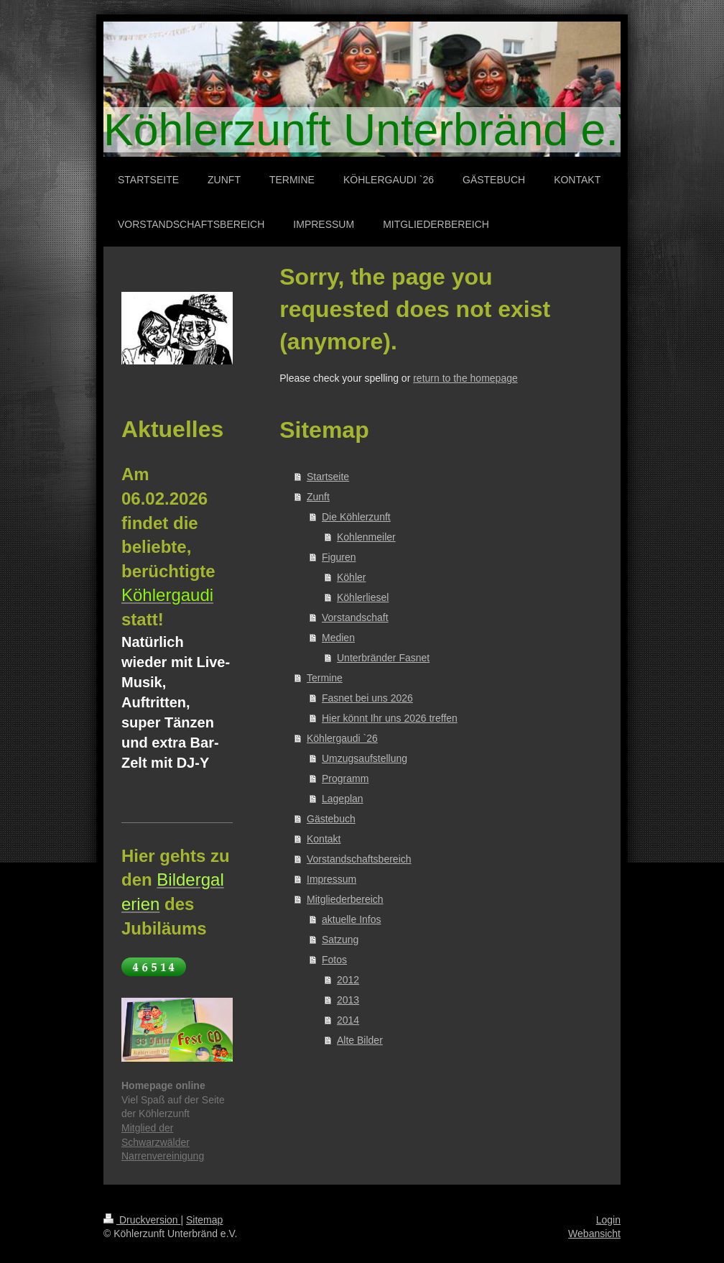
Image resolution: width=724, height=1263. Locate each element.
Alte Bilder (360, 1040)
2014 (348, 1020)
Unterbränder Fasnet (383, 657)
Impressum (331, 879)
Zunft (318, 496)
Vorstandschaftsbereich (359, 859)
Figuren (339, 557)
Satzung (340, 939)
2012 (348, 980)
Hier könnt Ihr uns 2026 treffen (390, 718)
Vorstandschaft (355, 617)
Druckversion (141, 1220)
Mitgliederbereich (345, 899)
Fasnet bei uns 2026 (367, 698)
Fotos (334, 959)
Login (608, 1220)
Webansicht (594, 1233)
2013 (348, 1000)
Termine (325, 678)
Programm (345, 778)
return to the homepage (465, 378)
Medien (338, 637)
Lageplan (342, 798)
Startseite (328, 476)
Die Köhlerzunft (356, 517)
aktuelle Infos (351, 919)
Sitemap (204, 1220)
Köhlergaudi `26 (342, 738)
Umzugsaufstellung (364, 758)
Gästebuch (331, 819)
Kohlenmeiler (366, 537)
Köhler (351, 577)
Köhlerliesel (363, 597)
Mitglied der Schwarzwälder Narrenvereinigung (162, 1142)
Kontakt (323, 839)
